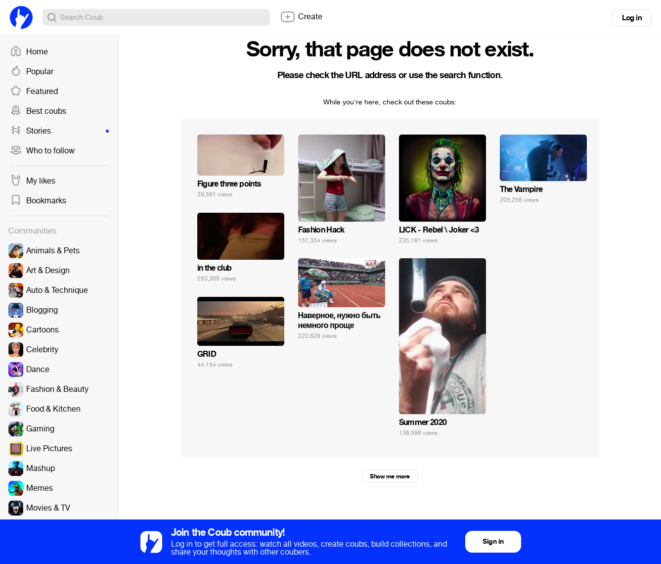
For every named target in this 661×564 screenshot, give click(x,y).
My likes (32, 181)
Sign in (493, 541)
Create (301, 17)
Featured (34, 91)
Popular (31, 72)
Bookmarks (38, 201)
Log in (632, 18)
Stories (59, 131)
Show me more (389, 476)
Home (29, 52)
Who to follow (42, 151)
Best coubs (38, 111)
